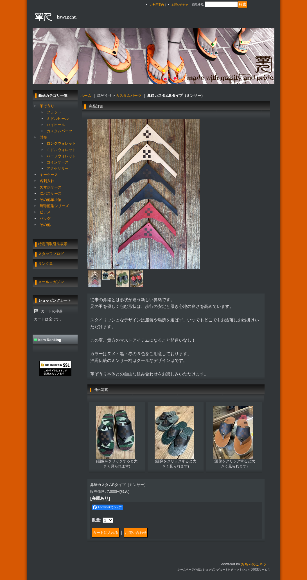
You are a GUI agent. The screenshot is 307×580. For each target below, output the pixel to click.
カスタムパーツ (59, 131)
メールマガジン (51, 282)
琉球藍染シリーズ (54, 206)
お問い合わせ (179, 4)
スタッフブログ (51, 254)
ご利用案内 (157, 4)
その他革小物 (51, 200)
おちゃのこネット (255, 564)
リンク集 (45, 263)
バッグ (45, 218)
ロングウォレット (61, 143)
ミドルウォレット (61, 150)
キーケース (49, 175)
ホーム (85, 95)
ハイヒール (56, 125)
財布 (43, 137)
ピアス (45, 212)
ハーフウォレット (61, 156)
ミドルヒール (58, 119)
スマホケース (51, 187)
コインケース (58, 162)
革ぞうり (47, 106)
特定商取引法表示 (52, 244)
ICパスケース (51, 193)
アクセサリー (58, 168)
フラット (54, 112)
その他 (45, 225)
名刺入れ (47, 181)
